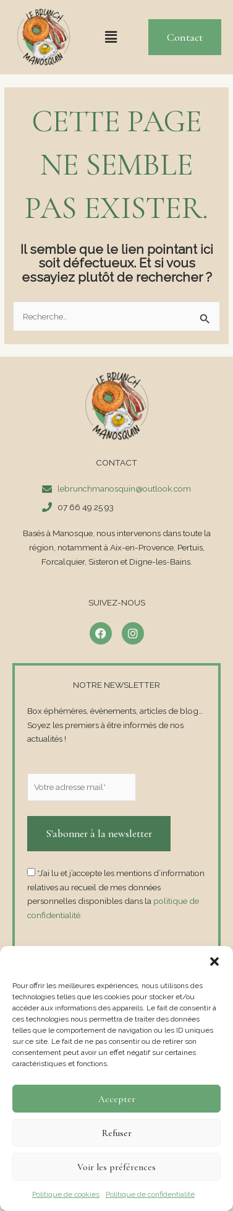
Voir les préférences (116, 1167)
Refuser (117, 1133)
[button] (214, 961)
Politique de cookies (66, 1194)
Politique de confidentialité (150, 1194)
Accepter (116, 1099)
